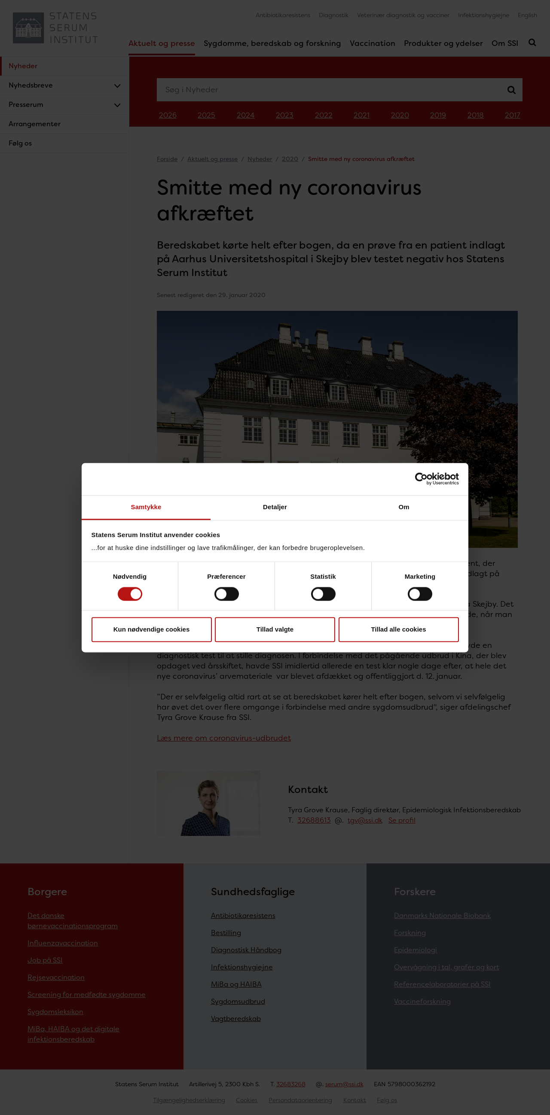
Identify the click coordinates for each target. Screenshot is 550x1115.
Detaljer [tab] (275, 506)
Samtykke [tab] (146, 506)
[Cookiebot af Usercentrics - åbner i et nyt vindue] (421, 478)
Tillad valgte (275, 629)
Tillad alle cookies (398, 629)
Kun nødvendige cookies (151, 629)
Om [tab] (403, 506)
